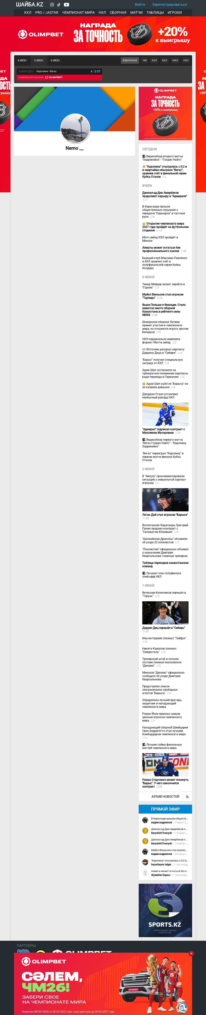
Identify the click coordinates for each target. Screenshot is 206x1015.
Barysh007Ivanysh (161, 833)
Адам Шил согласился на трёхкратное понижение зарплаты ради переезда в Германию (165, 373)
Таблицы (155, 12)
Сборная (118, 12)
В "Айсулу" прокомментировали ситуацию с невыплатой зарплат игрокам (164, 479)
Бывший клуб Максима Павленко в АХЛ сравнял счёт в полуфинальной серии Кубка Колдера (164, 263)
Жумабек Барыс (160, 875)
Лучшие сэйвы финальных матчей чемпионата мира (162, 746)
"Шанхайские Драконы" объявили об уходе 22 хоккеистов (164, 540)
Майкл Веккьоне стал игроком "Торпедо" (175, 850)
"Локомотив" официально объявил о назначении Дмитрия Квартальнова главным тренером (165, 552)
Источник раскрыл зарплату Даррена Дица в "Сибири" (163, 351)
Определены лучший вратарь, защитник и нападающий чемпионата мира (162, 703)
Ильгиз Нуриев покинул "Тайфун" (164, 638)
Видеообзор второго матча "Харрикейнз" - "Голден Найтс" (162, 158)
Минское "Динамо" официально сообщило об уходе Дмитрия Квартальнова (163, 676)
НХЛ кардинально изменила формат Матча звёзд (161, 340)
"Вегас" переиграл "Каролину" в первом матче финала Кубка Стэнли (163, 457)
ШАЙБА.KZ (29, 4)
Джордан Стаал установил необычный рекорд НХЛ (160, 395)
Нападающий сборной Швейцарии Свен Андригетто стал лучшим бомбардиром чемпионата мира (165, 731)
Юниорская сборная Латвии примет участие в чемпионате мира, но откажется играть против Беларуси (165, 327)
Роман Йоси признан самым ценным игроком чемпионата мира (162, 717)
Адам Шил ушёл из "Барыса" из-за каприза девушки (165, 385)
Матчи (136, 12)
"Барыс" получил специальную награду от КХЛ (162, 361)
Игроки (175, 12)
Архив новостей (165, 796)
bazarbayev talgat (161, 864)
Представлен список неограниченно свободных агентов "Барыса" (160, 690)
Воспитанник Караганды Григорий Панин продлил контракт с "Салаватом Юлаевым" (165, 528)
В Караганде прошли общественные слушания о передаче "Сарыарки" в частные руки (163, 211)
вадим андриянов (161, 822)
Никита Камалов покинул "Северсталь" (159, 650)
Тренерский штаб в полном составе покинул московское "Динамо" (161, 662)
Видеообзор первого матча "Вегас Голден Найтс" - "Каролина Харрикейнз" (164, 443)
